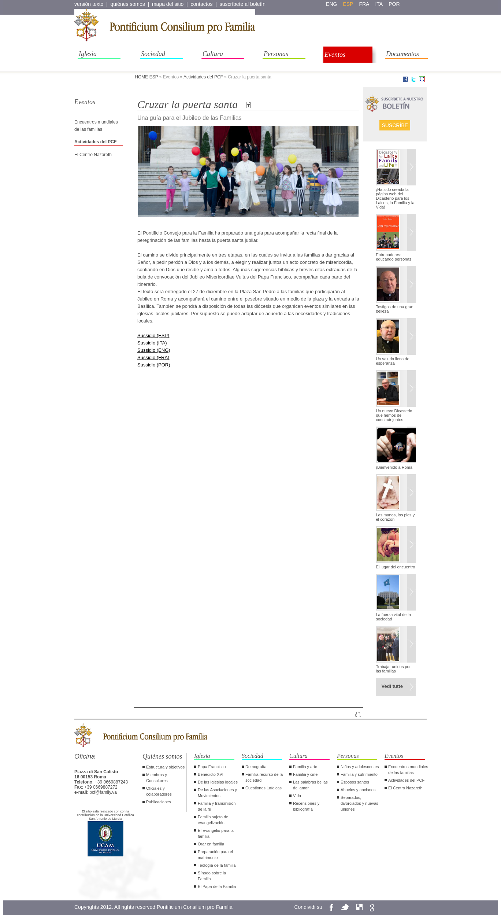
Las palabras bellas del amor (310, 785)
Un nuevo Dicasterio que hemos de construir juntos (394, 415)
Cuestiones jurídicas (263, 788)
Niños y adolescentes (360, 766)
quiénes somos (128, 4)
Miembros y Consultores (157, 778)
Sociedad (153, 54)
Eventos (334, 54)
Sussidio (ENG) (153, 350)
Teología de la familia (216, 865)
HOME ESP (146, 77)
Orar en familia (211, 844)
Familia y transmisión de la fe (216, 806)
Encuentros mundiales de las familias (408, 769)
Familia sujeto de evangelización (213, 820)
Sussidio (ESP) (153, 335)
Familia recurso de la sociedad (264, 777)
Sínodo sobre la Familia (212, 876)
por (394, 4)
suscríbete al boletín (243, 4)
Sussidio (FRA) (153, 357)
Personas (276, 54)
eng (331, 4)
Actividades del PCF (203, 77)
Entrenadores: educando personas (393, 256)
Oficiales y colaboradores (159, 791)
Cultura (213, 54)
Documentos (402, 54)
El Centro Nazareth (93, 154)
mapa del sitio (167, 4)
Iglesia (88, 54)
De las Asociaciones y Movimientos (217, 793)
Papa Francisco (212, 766)
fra (364, 4)
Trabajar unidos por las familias (393, 668)
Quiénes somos (162, 756)
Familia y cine (305, 774)
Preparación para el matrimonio (215, 854)
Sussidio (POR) (153, 365)
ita (379, 4)
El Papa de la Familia (217, 886)
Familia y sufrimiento (359, 774)
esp (348, 4)
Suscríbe (395, 125)
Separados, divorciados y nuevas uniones (359, 803)
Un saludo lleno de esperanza (392, 361)
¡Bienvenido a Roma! (394, 467)
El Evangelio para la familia (216, 833)
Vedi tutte (392, 686)
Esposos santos (355, 782)
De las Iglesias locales (218, 782)
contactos (202, 4)
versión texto (88, 4)
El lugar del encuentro (395, 567)
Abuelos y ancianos (358, 790)
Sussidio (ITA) (152, 343)
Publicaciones (158, 802)
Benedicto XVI (210, 774)
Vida (297, 795)
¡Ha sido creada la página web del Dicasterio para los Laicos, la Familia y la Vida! (395, 198)
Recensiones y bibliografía (306, 806)
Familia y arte (305, 766)
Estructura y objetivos (165, 767)
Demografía (255, 766)
